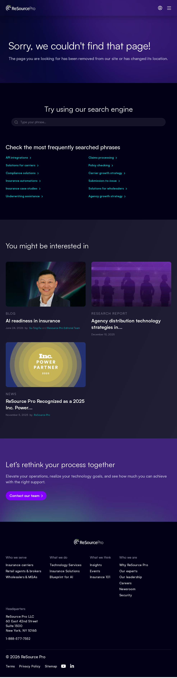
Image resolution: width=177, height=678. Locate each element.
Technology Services (66, 565)
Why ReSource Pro (135, 565)
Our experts (130, 571)
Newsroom (129, 590)
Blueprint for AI (62, 577)
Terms (11, 667)
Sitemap (52, 667)
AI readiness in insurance (33, 321)
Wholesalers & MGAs (22, 577)
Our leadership (132, 577)
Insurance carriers (20, 565)
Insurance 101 (101, 577)
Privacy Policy (31, 667)
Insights (97, 565)
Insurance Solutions (65, 571)
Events (96, 571)
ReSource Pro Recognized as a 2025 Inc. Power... (45, 404)
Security (127, 596)
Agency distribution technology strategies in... (126, 324)
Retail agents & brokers (24, 571)
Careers (127, 584)
